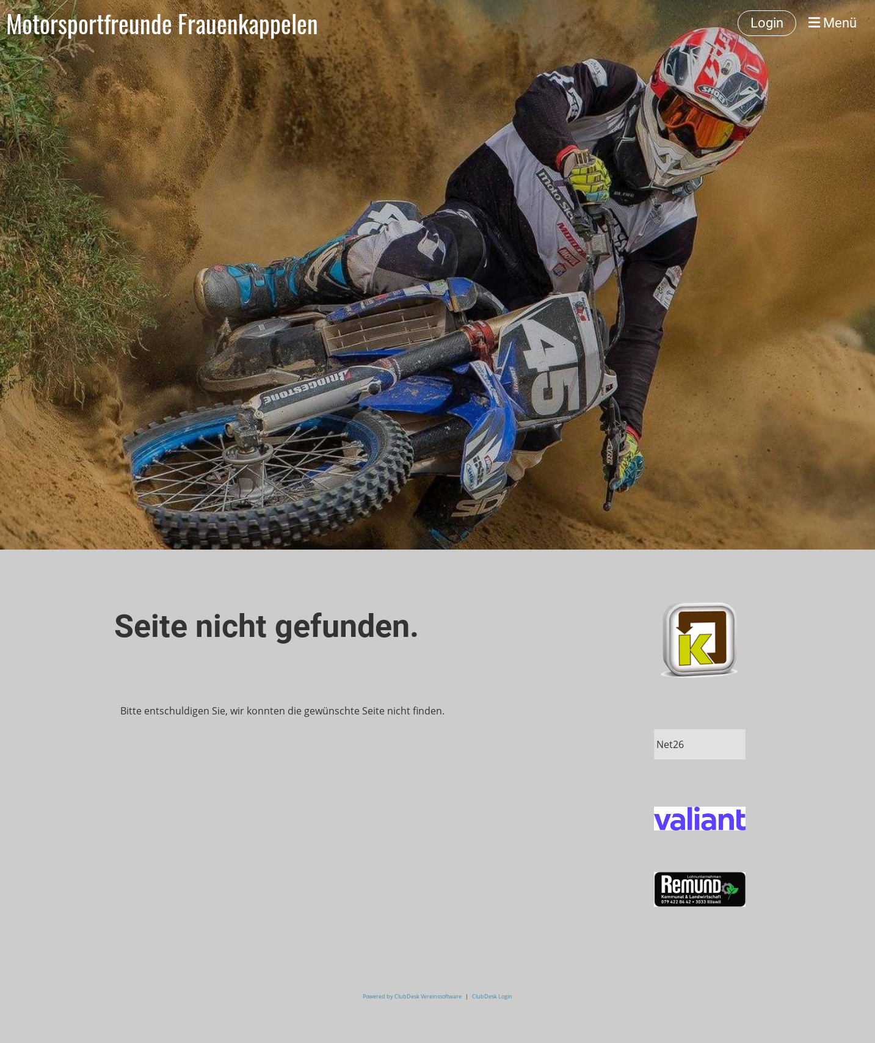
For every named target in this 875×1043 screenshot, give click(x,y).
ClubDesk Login (492, 996)
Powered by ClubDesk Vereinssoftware (412, 996)
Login (766, 23)
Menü (832, 23)
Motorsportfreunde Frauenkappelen (162, 23)
